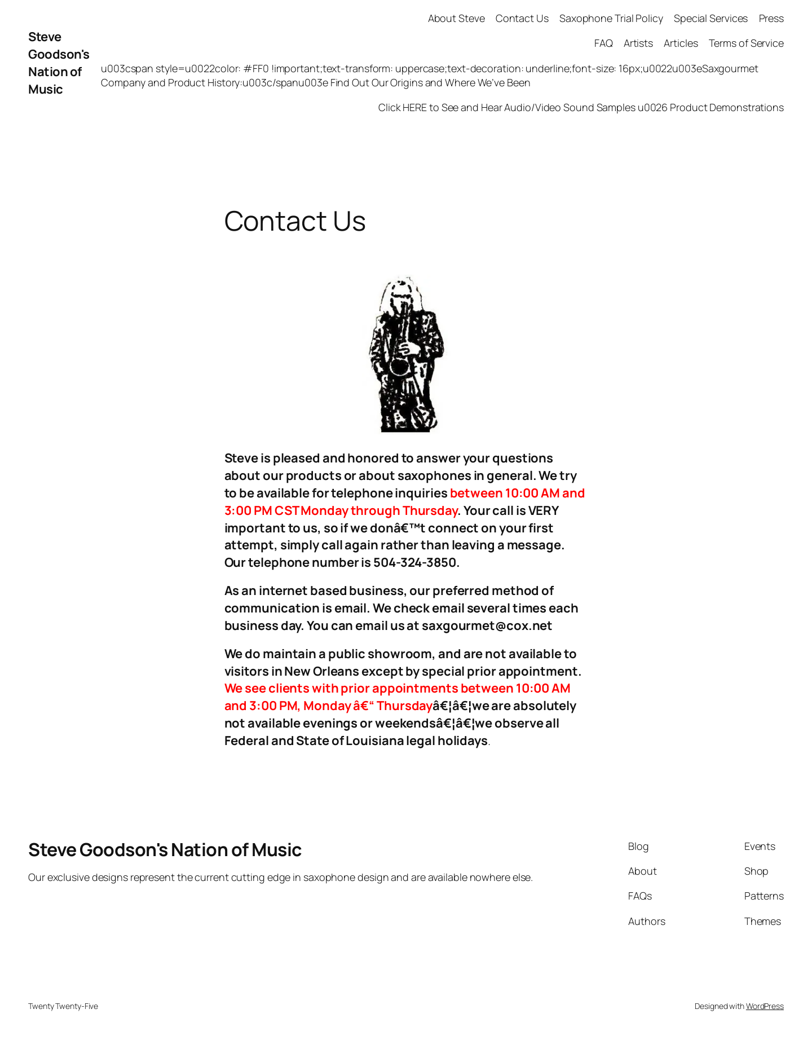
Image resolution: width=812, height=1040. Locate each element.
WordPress (765, 1006)
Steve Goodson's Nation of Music (59, 62)
